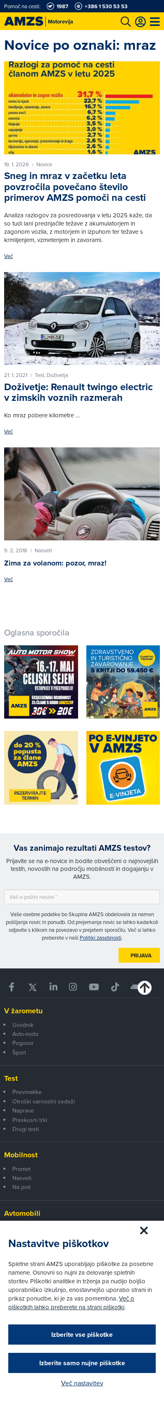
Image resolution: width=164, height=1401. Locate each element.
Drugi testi (25, 1129)
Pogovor (23, 1043)
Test (11, 1078)
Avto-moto (25, 1034)
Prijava (141, 955)
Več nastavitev (82, 1382)
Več (8, 256)
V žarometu (23, 1010)
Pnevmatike (27, 1092)
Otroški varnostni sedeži (43, 1101)
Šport (19, 1052)
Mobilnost (21, 1155)
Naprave (23, 1110)
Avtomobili (22, 1213)
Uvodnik (22, 1025)
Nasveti (21, 1178)
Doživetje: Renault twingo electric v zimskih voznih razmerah (78, 392)
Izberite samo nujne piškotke (82, 1363)
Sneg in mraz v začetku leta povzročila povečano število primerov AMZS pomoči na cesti (75, 186)
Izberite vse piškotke (82, 1334)
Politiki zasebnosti (100, 937)
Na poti (21, 1187)
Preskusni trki (29, 1120)
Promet (21, 1169)
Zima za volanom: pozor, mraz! (55, 563)
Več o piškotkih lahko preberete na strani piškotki (71, 1302)
